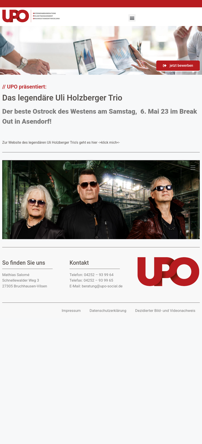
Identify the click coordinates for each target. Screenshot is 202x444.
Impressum (71, 310)
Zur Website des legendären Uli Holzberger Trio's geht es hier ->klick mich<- (61, 142)
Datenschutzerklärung (108, 310)
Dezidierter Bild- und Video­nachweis (165, 310)
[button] (132, 18)
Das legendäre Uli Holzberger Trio (62, 98)
